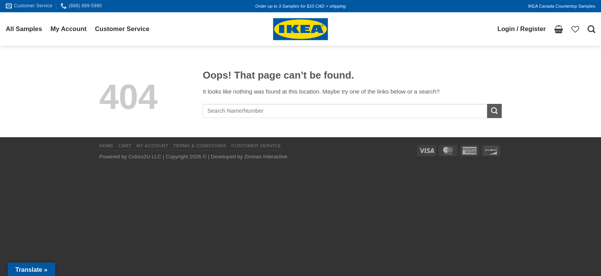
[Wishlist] (575, 29)
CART (124, 145)
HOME (106, 145)
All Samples (24, 29)
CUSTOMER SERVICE (256, 145)
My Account (69, 29)
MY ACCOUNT (152, 145)
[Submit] (494, 111)
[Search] (591, 29)
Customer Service (122, 29)
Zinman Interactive (265, 156)
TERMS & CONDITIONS (199, 145)
